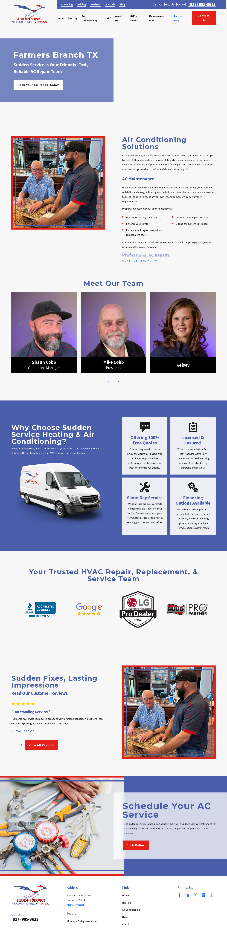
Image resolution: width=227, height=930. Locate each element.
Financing (67, 4)
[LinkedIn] (187, 895)
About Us (127, 924)
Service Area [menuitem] (177, 18)
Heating (126, 902)
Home (125, 895)
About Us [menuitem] (118, 18)
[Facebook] (179, 895)
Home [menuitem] (60, 18)
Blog (122, 4)
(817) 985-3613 (202, 4)
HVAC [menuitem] (108, 18)
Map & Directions (76, 904)
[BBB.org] (211, 895)
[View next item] (117, 384)
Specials (110, 4)
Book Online (135, 847)
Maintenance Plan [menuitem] (156, 18)
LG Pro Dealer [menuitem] (134, 18)
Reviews (96, 4)
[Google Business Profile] (203, 895)
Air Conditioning (131, 909)
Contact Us (204, 18)
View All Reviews (41, 745)
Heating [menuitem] (73, 18)
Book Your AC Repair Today (38, 84)
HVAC (125, 916)
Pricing (81, 4)
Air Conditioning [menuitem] (90, 18)
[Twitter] (195, 895)
